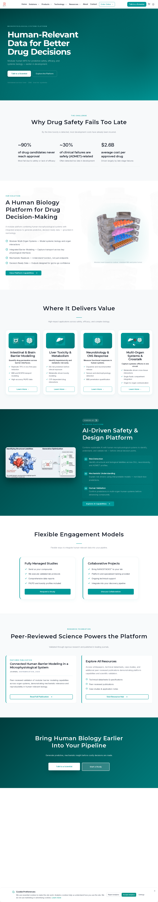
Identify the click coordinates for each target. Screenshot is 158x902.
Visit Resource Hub (117, 697)
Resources (75, 4)
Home (24, 4)
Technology (60, 4)
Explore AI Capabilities (98, 504)
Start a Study (96, 767)
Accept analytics (129, 895)
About (85, 4)
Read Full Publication (41, 697)
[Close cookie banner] (154, 890)
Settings (141, 895)
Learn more (56, 898)
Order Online (107, 4)
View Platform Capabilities (23, 273)
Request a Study (47, 592)
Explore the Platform (45, 73)
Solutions (34, 4)
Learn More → (23, 389)
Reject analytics (113, 895)
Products (47, 4)
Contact (93, 4)
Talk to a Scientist (136, 4)
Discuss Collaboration (111, 592)
